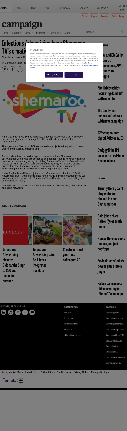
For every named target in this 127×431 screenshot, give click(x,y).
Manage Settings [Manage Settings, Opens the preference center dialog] (53, 75)
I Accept (73, 75)
